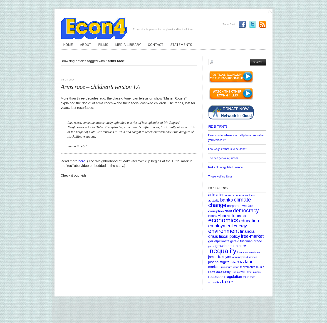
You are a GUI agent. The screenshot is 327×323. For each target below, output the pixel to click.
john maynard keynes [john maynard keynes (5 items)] (244, 256)
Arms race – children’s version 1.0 (100, 86)
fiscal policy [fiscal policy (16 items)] (229, 236)
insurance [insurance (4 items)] (242, 252)
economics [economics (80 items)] (223, 220)
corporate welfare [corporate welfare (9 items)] (240, 206)
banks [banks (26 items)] (226, 199)
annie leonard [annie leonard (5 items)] (233, 195)
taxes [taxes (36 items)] (228, 281)
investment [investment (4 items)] (254, 252)
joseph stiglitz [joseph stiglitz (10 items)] (218, 262)
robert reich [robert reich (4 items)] (249, 277)
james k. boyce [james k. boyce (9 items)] (219, 257)
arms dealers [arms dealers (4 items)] (250, 195)
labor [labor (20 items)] (250, 261)
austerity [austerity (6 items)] (213, 200)
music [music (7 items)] (260, 267)
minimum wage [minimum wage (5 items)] (230, 266)
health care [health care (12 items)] (237, 246)
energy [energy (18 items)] (240, 225)
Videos (79, 72)
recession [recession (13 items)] (216, 276)
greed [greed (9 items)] (257, 241)
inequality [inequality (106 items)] (222, 251)
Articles (67, 72)
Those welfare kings (220, 176)
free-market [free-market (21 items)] (252, 236)
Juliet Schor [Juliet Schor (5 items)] (237, 262)
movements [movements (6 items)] (247, 267)
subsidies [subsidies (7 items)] (214, 282)
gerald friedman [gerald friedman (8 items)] (241, 241)
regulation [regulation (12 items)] (234, 276)
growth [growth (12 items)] (220, 246)
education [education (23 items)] (249, 220)
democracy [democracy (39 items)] (246, 211)
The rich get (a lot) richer (223, 158)
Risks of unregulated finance (225, 167)
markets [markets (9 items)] (214, 267)
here (81, 161)
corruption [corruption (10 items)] (216, 211)
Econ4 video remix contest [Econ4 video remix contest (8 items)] (227, 216)
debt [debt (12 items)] (228, 211)
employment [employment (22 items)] (220, 225)
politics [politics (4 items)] (257, 272)
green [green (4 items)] (211, 246)
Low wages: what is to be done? (227, 149)
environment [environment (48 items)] (223, 231)
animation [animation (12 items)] (216, 195)
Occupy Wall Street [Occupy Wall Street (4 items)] (242, 272)
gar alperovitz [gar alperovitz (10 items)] (218, 241)
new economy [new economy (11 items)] (219, 272)
